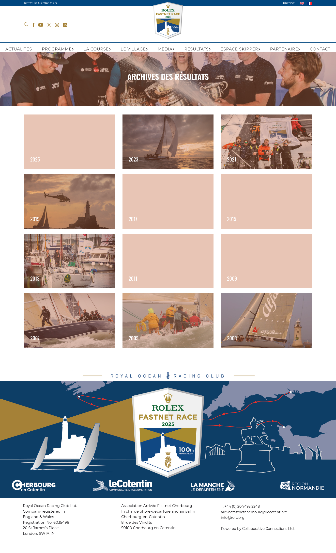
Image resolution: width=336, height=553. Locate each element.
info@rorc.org (232, 517)
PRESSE (289, 3)
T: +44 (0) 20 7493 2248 (240, 506)
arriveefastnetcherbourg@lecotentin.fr (254, 512)
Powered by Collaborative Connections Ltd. (257, 528)
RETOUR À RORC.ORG (40, 3)
